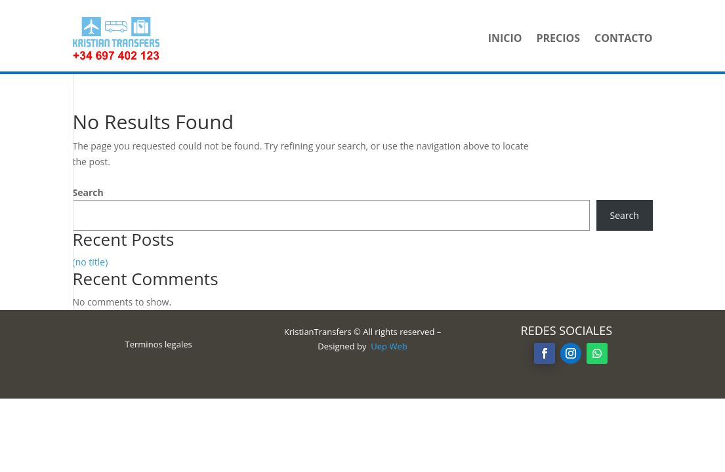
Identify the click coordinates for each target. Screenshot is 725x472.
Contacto (623, 38)
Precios (558, 38)
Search (88, 192)
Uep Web (389, 346)
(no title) (90, 262)
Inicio (505, 38)
